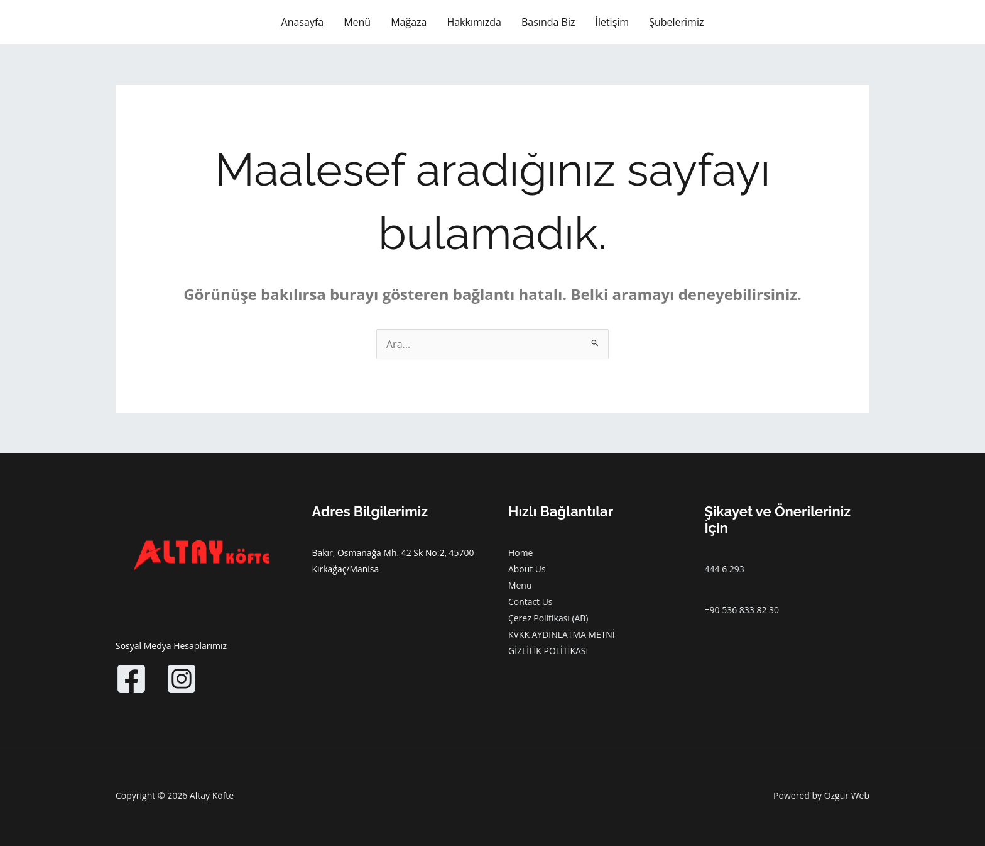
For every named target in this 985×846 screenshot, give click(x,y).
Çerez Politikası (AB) (548, 618)
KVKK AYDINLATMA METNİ (561, 634)
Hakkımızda (474, 22)
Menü (357, 22)
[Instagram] (181, 678)
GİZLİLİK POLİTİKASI (548, 651)
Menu (520, 585)
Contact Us (530, 602)
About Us (527, 569)
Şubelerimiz (676, 22)
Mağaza (409, 22)
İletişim (612, 22)
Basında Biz (548, 22)
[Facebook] (131, 678)
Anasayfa (302, 22)
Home (520, 553)
